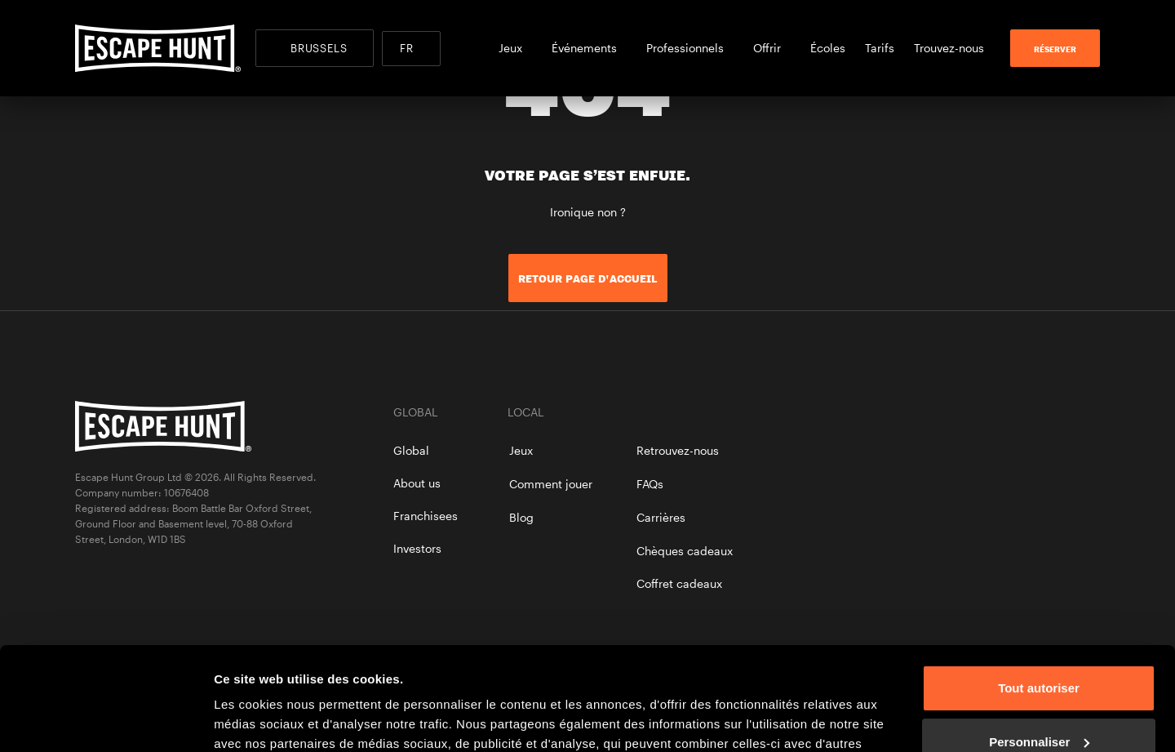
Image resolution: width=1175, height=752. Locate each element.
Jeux (515, 48)
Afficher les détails (269, 720)
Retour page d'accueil (587, 278)
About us (417, 483)
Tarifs (879, 48)
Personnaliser (1039, 653)
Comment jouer (550, 484)
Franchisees (425, 516)
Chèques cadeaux (684, 551)
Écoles (827, 48)
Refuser (1039, 707)
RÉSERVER (1055, 49)
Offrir (772, 48)
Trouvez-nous (949, 48)
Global (411, 450)
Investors (417, 548)
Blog (521, 517)
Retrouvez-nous (677, 450)
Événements (589, 48)
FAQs (649, 484)
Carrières (660, 517)
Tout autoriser (1039, 600)
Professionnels (690, 48)
